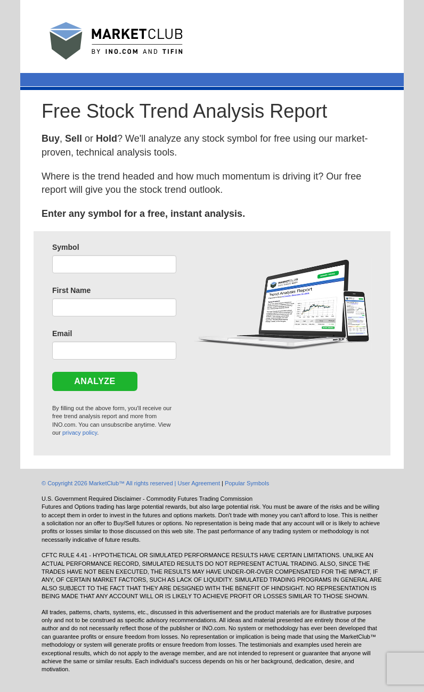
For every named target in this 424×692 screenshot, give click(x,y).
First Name (71, 290)
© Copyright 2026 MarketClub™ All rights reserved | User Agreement (132, 483)
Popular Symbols (247, 483)
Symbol (65, 247)
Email (62, 333)
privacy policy (79, 432)
